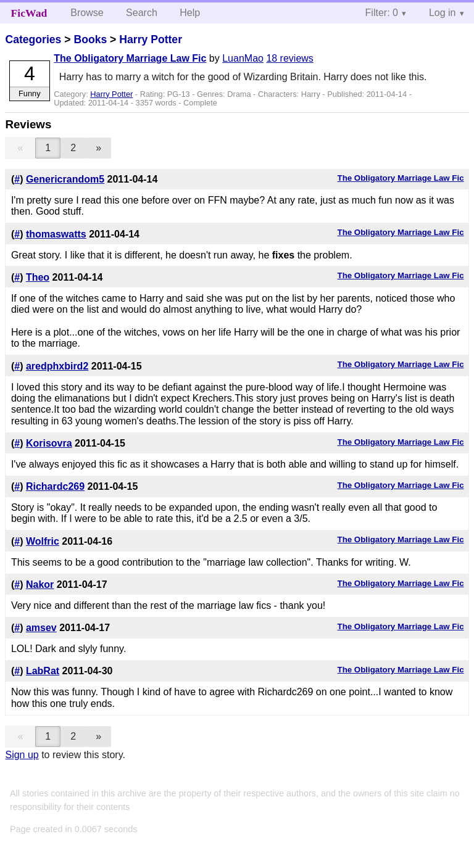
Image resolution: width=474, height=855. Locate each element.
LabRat (42, 671)
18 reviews (289, 58)
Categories (33, 39)
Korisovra (49, 443)
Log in (442, 12)
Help (190, 12)
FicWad (29, 13)
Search (141, 12)
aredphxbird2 (57, 366)
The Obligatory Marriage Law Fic (130, 58)
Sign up (21, 755)
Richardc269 (55, 486)
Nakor (40, 584)
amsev (41, 627)
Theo (37, 277)
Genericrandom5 (65, 179)
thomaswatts (56, 234)
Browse (86, 12)
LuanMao (243, 58)
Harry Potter (150, 39)
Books (90, 39)
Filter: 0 (381, 12)
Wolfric (42, 541)
